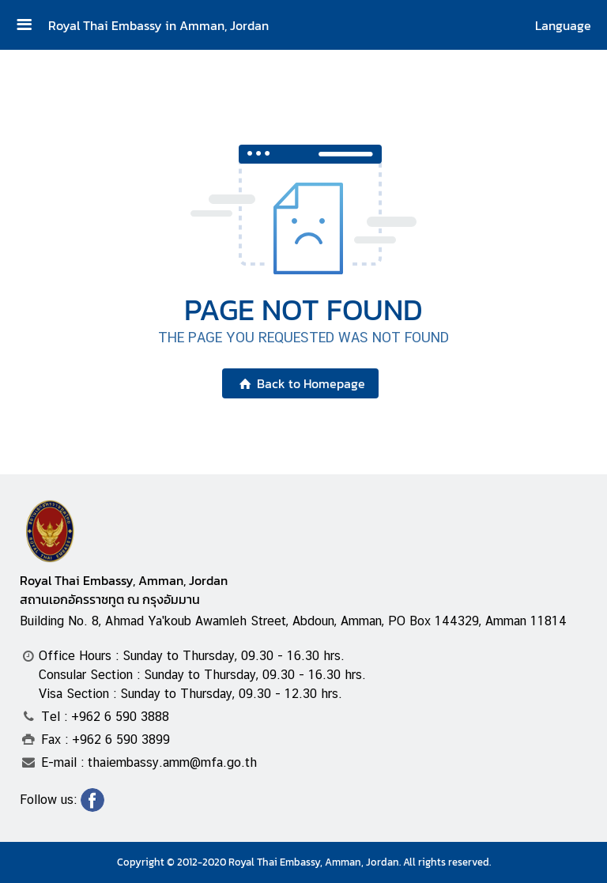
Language (563, 25)
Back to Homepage (300, 383)
